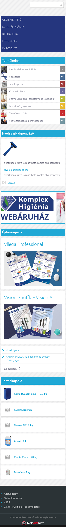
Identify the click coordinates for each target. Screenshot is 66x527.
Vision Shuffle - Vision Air (29, 297)
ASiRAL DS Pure (23, 409)
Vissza (11, 182)
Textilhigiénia (16, 84)
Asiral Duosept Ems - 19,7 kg (30, 393)
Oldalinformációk (13, 498)
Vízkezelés (14, 76)
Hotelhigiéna (12, 350)
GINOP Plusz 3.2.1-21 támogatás (22, 506)
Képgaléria (10, 34)
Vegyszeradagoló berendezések (26, 120)
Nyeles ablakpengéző (16, 169)
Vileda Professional (23, 244)
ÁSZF (7, 502)
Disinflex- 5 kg (22, 472)
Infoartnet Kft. (33, 523)
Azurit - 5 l (20, 441)
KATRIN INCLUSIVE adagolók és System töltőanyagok (28, 358)
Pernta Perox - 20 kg (25, 457)
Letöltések (9, 41)
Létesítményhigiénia (20, 106)
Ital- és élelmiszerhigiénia (22, 69)
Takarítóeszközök (18, 113)
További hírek (9, 368)
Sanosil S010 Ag (23, 425)
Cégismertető (12, 20)
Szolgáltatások (13, 27)
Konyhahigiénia (17, 91)
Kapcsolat (9, 48)
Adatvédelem (11, 493)
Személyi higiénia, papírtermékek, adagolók (32, 98)
